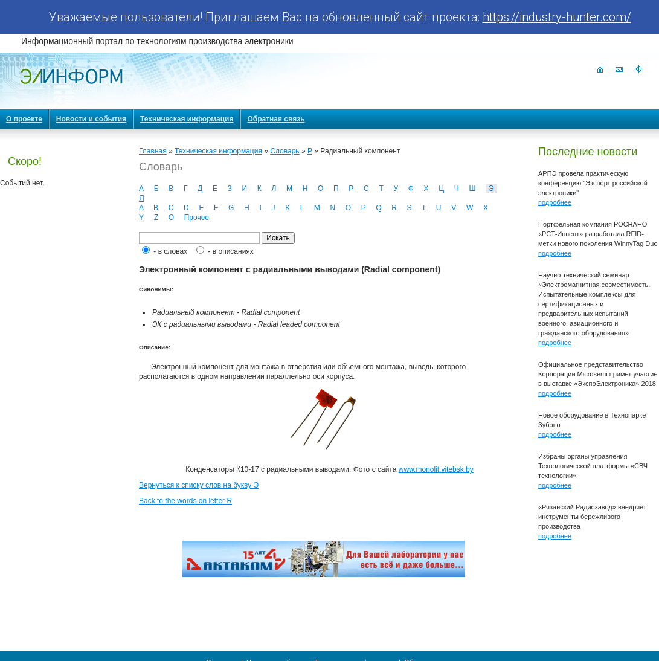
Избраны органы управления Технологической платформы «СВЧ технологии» (593, 466)
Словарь (284, 151)
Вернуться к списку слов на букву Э (199, 485)
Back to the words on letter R (185, 501)
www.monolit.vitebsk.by (436, 469)
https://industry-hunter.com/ (557, 17)
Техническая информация (218, 151)
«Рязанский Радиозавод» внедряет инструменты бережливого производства (592, 516)
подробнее (554, 202)
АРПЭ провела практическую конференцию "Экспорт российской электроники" (593, 183)
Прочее (196, 217)
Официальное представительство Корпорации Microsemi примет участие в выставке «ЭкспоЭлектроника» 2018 (598, 374)
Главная (153, 151)
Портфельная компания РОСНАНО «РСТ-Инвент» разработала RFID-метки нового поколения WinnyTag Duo (598, 234)
